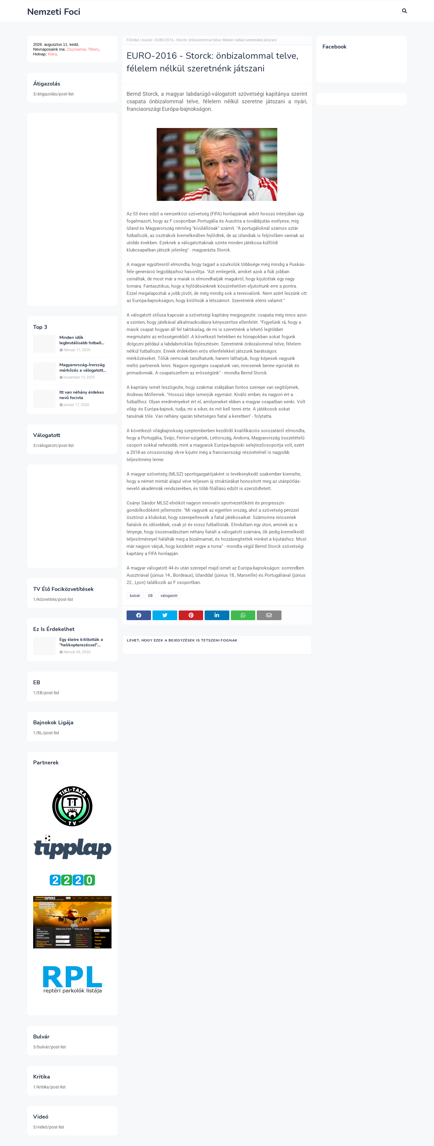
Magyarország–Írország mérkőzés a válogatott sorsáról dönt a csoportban (85, 367)
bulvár (147, 40)
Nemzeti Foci (53, 12)
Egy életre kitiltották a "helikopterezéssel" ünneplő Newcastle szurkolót (81, 642)
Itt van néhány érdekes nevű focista (81, 395)
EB (150, 596)
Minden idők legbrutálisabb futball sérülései (80, 340)
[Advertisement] (72, 209)
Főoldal (133, 40)
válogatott (169, 596)
